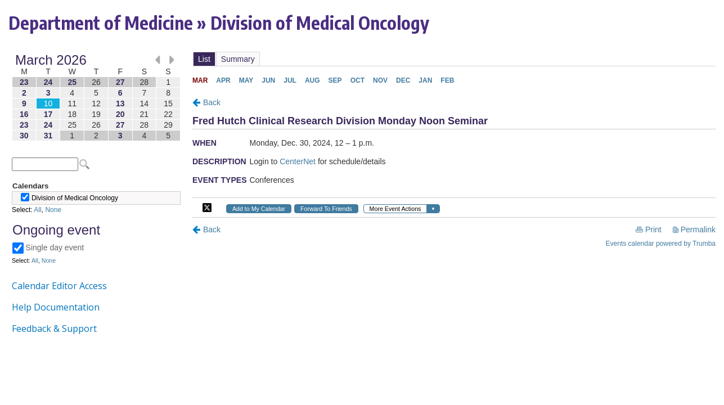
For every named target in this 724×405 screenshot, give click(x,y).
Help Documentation (56, 307)
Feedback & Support (54, 328)
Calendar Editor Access (59, 286)
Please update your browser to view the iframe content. (96, 97)
